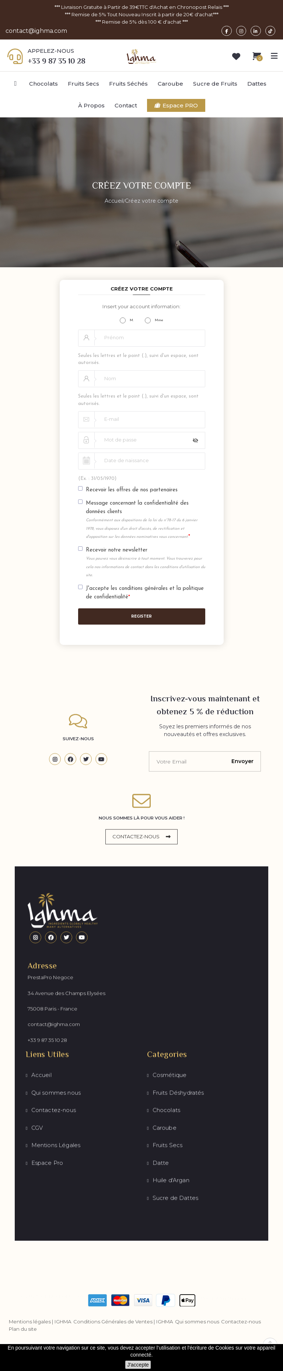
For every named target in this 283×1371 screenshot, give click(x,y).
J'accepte (138, 1365)
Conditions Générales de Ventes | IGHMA (123, 1323)
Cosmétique (170, 1211)
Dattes (256, 84)
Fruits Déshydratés (178, 1229)
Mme (154, 321)
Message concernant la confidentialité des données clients (142, 521)
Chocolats (43, 84)
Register (141, 617)
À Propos (91, 106)
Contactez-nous (241, 1323)
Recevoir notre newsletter (145, 563)
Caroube (170, 84)
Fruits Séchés (128, 84)
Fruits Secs (83, 84)
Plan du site (23, 1330)
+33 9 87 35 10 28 (47, 1116)
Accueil (41, 1211)
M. (127, 321)
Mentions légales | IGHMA (40, 1323)
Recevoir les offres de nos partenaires (132, 491)
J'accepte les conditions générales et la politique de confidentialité (145, 594)
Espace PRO (176, 106)
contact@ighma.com (36, 31)
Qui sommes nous (56, 1229)
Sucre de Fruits (215, 84)
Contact (126, 106)
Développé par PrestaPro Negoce (205, 1294)
